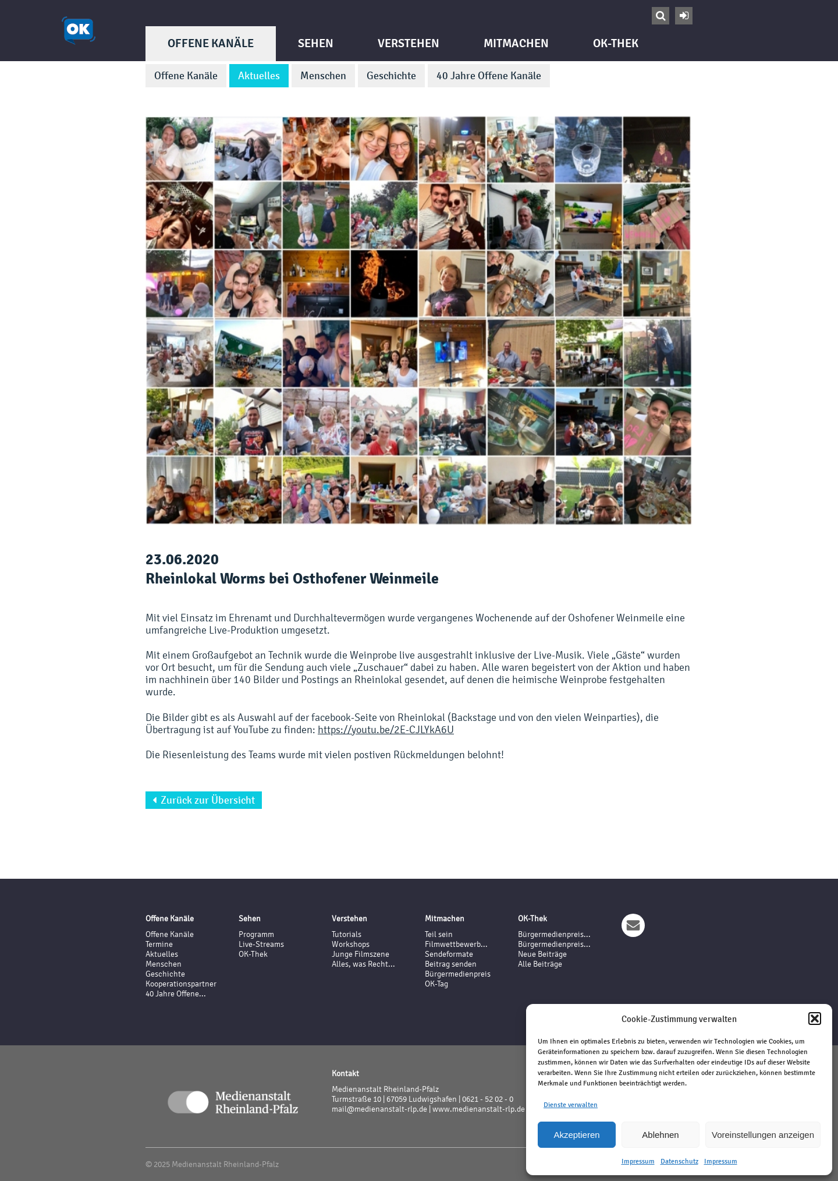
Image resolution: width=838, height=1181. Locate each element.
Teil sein (439, 934)
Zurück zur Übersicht (203, 800)
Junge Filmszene (360, 954)
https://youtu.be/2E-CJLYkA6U (386, 729)
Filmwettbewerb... (456, 944)
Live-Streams (261, 944)
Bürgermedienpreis (458, 974)
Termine (159, 944)
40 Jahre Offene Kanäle (488, 75)
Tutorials (346, 934)
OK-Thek (615, 43)
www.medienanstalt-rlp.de (478, 1109)
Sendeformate (449, 954)
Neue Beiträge (542, 954)
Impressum (638, 1161)
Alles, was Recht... (363, 964)
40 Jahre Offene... (175, 994)
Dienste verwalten (571, 1105)
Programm (256, 934)
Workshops (351, 944)
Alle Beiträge (540, 964)
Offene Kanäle (211, 43)
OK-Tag (436, 984)
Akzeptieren (576, 1135)
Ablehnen (660, 1135)
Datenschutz (679, 1161)
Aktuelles (259, 75)
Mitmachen (516, 43)
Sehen (315, 43)
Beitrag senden (451, 964)
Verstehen (408, 43)
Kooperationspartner (180, 984)
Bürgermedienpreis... (554, 934)
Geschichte (391, 75)
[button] (815, 1018)
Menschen (323, 75)
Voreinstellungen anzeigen (763, 1135)
